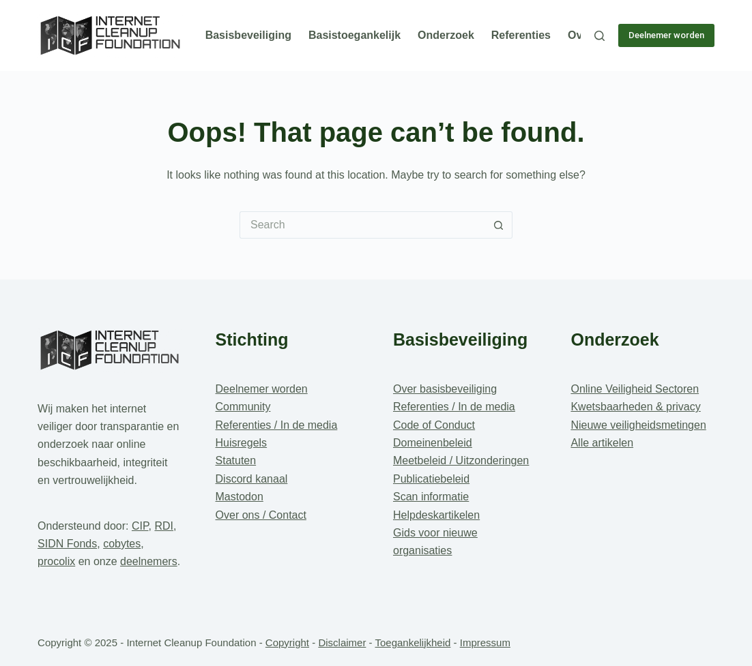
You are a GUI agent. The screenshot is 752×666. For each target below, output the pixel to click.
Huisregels (241, 443)
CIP (140, 526)
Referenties (521, 35)
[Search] (599, 36)
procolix (56, 561)
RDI (163, 526)
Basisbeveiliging (248, 35)
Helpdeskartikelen (436, 515)
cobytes (122, 543)
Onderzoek (446, 35)
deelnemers (148, 561)
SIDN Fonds (67, 543)
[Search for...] (362, 225)
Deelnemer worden (666, 35)
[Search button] (498, 225)
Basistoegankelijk (354, 35)
